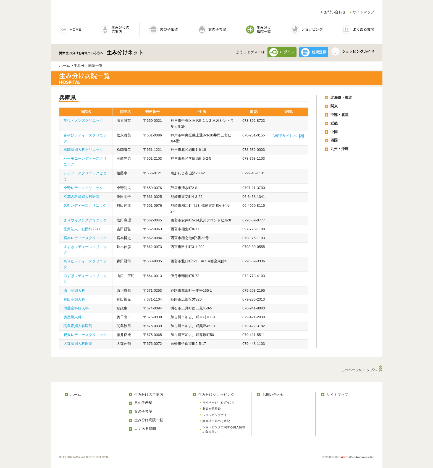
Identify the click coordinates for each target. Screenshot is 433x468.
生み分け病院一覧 (148, 420)
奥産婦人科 (73, 317)
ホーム (64, 65)
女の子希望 (143, 411)
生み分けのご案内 (148, 394)
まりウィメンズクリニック (85, 220)
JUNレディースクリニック (85, 205)
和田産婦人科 (74, 299)
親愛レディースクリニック (85, 335)
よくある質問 (145, 428)
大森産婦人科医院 (78, 344)
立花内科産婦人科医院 (81, 197)
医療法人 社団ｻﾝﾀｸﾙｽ (82, 229)
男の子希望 (143, 403)
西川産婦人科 (74, 290)
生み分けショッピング (216, 394)
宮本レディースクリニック (85, 238)
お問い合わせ (335, 12)
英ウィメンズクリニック (83, 120)
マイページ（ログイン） (219, 402)
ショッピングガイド (216, 415)
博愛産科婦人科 (76, 308)
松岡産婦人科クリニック (83, 150)
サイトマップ (363, 12)
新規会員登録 (212, 408)
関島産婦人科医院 (78, 326)
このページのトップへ (359, 370)
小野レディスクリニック (83, 188)
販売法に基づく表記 (216, 421)
